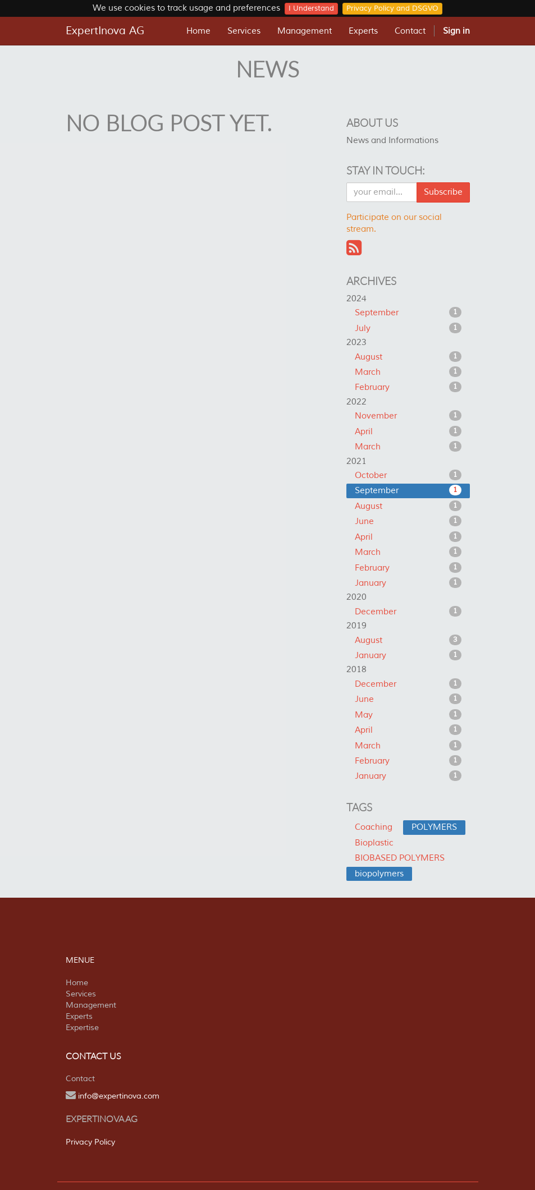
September (408, 312)
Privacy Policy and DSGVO (392, 8)
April (408, 431)
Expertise (82, 1027)
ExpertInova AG (105, 31)
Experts (79, 1016)
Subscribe (443, 192)
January (408, 583)
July (408, 328)
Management (91, 1005)
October (408, 475)
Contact (80, 1078)
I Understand (311, 8)
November (408, 415)
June (408, 521)
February (408, 387)
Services (81, 994)
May (408, 714)
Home (77, 982)
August (408, 356)
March (408, 372)
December (408, 611)
